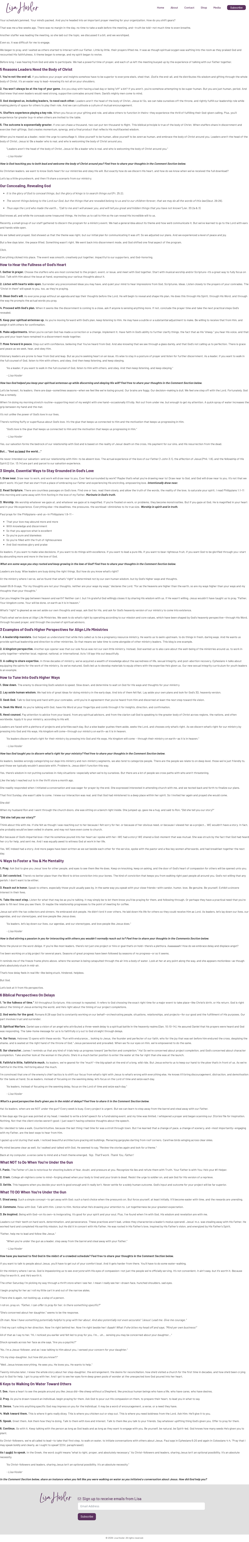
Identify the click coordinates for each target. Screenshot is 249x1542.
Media (217, 7)
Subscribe (87, 1516)
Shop (204, 7)
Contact (189, 7)
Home (160, 7)
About (174, 7)
